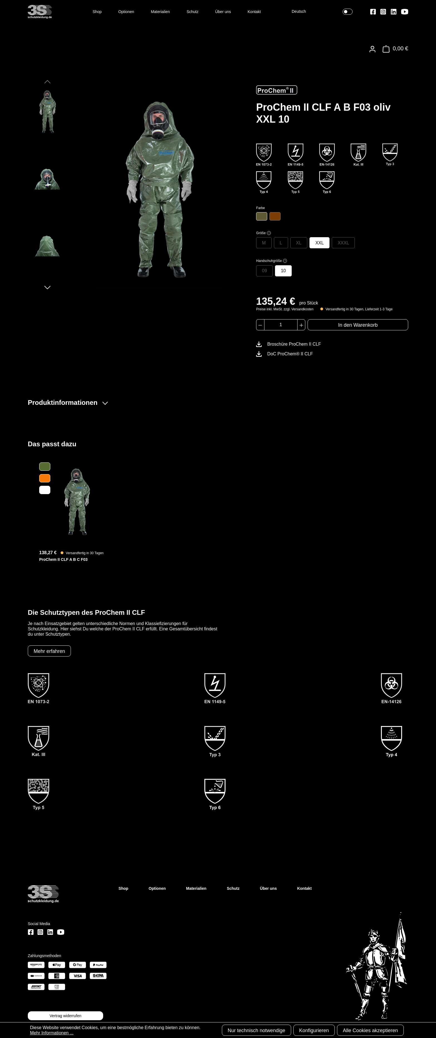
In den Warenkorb (358, 325)
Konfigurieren (314, 1030)
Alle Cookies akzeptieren (370, 1030)
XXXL (343, 243)
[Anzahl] (281, 324)
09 (264, 270)
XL (299, 243)
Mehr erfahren (49, 651)
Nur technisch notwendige (256, 1030)
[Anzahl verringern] (260, 324)
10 (283, 270)
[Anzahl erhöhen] (301, 324)
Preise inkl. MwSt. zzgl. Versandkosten (284, 309)
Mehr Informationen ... (52, 1032)
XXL (319, 243)
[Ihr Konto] (372, 49)
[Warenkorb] (393, 49)
